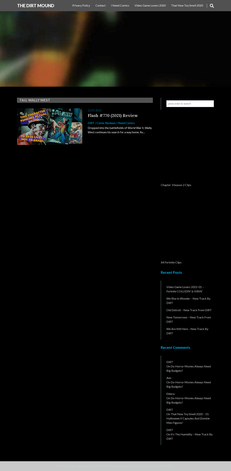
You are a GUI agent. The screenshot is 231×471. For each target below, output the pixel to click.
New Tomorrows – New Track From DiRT (188, 319)
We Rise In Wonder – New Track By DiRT (188, 300)
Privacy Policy (81, 5)
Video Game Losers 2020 (150, 5)
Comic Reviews (106, 123)
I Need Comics (120, 5)
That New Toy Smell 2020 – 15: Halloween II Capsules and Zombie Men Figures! (188, 418)
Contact (100, 5)
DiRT (91, 123)
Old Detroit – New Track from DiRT (189, 310)
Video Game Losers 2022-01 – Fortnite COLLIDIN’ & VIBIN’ (185, 289)
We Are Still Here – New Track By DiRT (187, 331)
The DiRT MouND (35, 5)
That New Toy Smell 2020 (187, 5)
